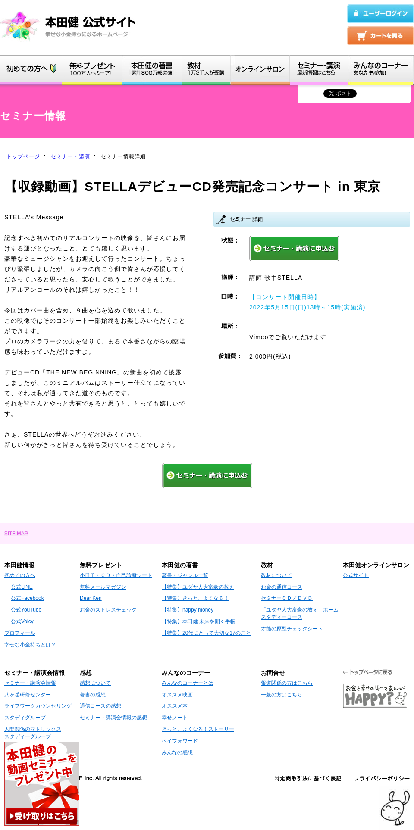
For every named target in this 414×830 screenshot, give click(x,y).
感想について (95, 683)
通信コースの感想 (100, 706)
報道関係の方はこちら (287, 683)
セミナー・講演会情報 (30, 683)
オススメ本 (175, 706)
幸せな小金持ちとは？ (30, 645)
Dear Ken (91, 598)
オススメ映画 (177, 695)
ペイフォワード (180, 741)
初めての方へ (19, 575)
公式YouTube (26, 610)
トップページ (23, 156)
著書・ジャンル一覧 (185, 575)
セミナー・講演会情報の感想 (113, 718)
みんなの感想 (177, 752)
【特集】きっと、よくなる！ (195, 598)
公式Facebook (27, 598)
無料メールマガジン (103, 587)
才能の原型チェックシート (292, 629)
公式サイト (356, 575)
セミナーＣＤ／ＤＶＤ (287, 598)
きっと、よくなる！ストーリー (198, 729)
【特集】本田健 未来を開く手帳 (198, 621)
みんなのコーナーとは (187, 683)
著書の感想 (93, 695)
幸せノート (175, 718)
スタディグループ (25, 718)
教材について (276, 575)
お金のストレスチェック (108, 610)
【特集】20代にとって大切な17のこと (206, 633)
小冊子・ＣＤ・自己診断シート (116, 575)
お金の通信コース (281, 587)
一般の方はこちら (281, 695)
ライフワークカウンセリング (38, 706)
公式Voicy (22, 621)
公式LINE (22, 587)
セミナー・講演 (70, 156)
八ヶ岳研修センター (27, 695)
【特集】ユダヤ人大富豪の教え (198, 587)
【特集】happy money (187, 610)
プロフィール (19, 633)
